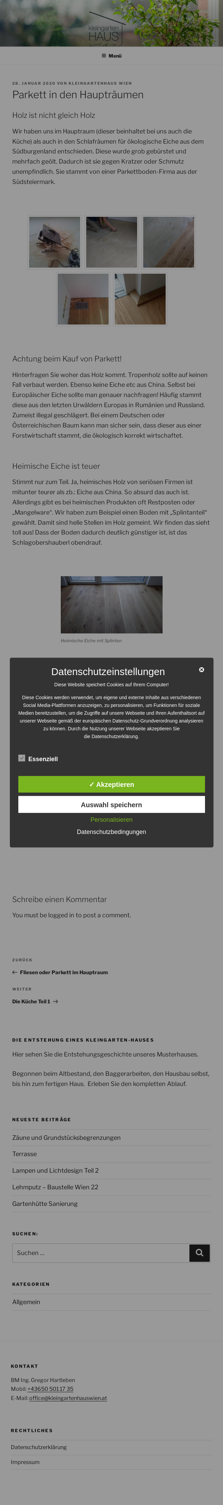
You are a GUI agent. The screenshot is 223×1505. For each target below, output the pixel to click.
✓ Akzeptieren (111, 784)
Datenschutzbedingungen (111, 832)
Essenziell (38, 758)
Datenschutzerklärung (115, 736)
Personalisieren (111, 819)
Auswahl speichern (111, 805)
